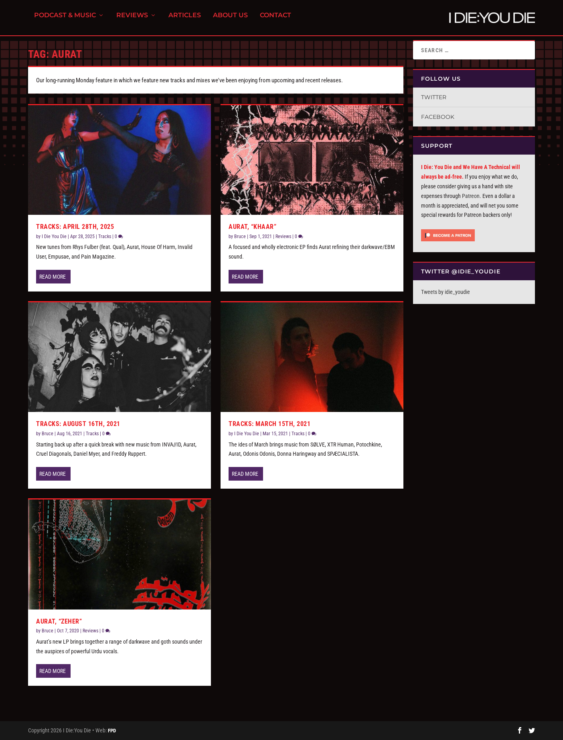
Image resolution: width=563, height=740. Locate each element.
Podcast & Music (65, 20)
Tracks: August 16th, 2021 (78, 424)
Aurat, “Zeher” (59, 621)
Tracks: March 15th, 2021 (269, 424)
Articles (184, 20)
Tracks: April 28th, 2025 (75, 226)
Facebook (437, 116)
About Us (230, 20)
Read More (52, 276)
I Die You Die (54, 236)
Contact (275, 20)
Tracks (104, 236)
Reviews (132, 20)
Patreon (471, 196)
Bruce (47, 433)
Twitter (433, 97)
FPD (112, 731)
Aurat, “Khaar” (252, 226)
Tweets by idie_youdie (445, 292)
